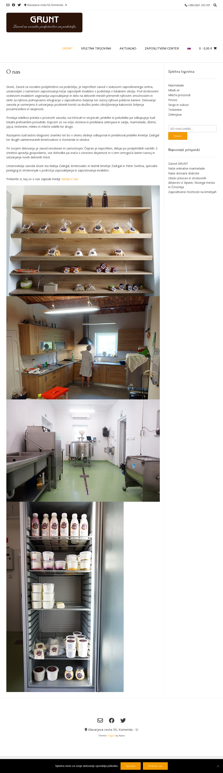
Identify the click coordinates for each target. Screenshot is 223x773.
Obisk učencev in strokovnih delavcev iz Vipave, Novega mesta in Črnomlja (191, 182)
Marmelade (176, 85)
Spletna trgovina (96, 48)
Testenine (175, 110)
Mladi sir (174, 90)
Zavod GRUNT (178, 164)
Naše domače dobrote (183, 173)
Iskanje (178, 135)
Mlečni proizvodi (179, 95)
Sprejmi (130, 766)
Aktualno (128, 48)
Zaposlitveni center (162, 48)
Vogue (111, 735)
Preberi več (155, 766)
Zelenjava (175, 114)
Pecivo (172, 100)
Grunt (67, 48)
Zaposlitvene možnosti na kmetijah (192, 192)
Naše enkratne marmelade (186, 168)
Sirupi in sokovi (178, 105)
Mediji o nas (70, 179)
